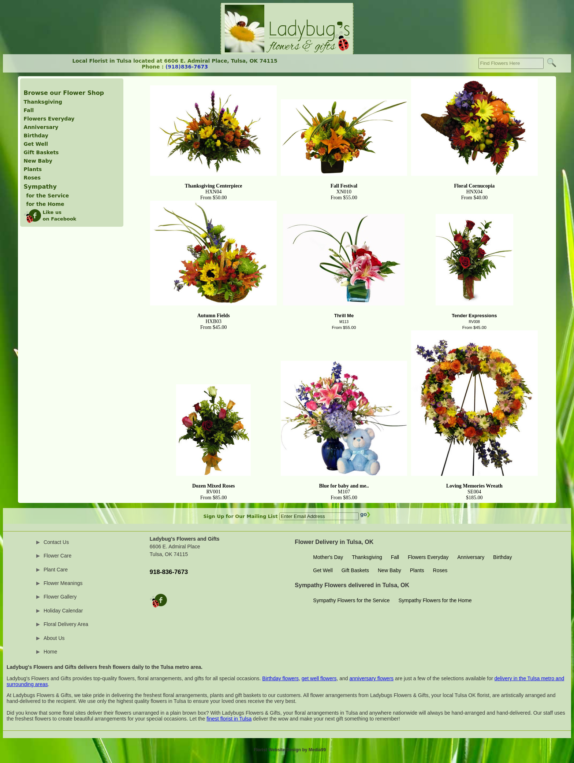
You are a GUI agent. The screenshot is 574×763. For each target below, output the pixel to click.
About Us (54, 638)
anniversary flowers (371, 678)
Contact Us (56, 542)
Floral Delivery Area (66, 624)
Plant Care (56, 570)
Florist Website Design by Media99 (290, 749)
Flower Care (57, 556)
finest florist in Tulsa (228, 719)
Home (50, 652)
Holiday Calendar (63, 611)
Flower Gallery (60, 597)
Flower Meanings (63, 583)
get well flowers (319, 678)
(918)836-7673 (186, 67)
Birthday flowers (280, 678)
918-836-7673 (169, 571)
